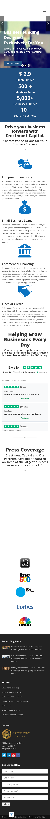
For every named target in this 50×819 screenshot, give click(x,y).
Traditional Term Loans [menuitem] (11, 663)
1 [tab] (22, 52)
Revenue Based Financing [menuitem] (12, 668)
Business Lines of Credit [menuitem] (11, 650)
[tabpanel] (25, 34)
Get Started (13, 50)
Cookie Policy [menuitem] (25, 791)
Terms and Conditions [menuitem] (25, 799)
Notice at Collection (25, 815)
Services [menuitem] (6, 636)
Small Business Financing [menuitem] (12, 645)
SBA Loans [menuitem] (6, 659)
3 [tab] (29, 52)
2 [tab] (25, 52)
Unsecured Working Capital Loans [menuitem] (15, 654)
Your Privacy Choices (25, 811)
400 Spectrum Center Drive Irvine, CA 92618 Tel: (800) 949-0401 (13, 699)
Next (48, 23)
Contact (6, 678)
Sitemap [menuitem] (25, 802)
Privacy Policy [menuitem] (25, 795)
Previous (2, 23)
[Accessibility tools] (11, 814)
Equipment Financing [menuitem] (10, 641)
